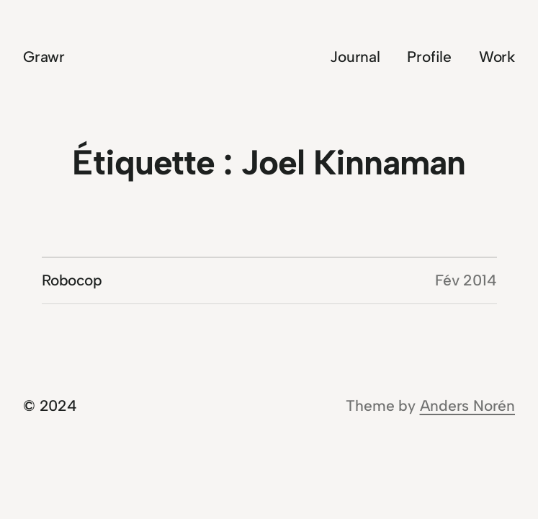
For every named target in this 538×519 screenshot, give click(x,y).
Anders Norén (467, 405)
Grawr (44, 57)
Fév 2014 (465, 280)
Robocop (72, 280)
